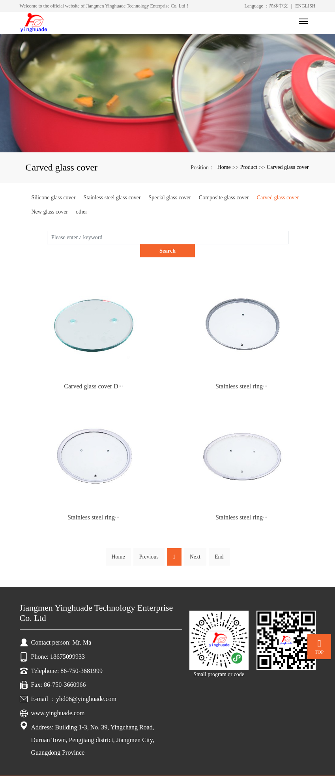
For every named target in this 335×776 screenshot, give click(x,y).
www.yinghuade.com (58, 700)
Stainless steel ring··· (241, 373)
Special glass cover (170, 198)
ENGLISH (305, 6)
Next (195, 543)
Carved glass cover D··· (93, 373)
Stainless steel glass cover (111, 198)
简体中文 (278, 6)
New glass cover (50, 212)
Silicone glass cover (54, 198)
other (81, 212)
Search (288, 237)
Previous (149, 543)
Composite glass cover (224, 198)
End (219, 543)
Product (249, 167)
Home (224, 167)
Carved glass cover (288, 167)
